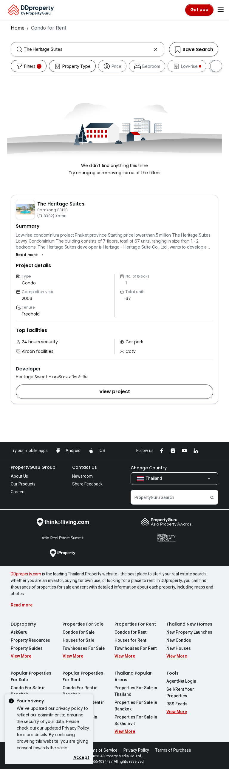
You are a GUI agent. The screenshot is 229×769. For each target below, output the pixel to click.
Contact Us (84, 467)
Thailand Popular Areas (133, 676)
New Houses (178, 648)
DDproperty (23, 624)
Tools (172, 673)
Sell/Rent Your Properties (180, 692)
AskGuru (19, 632)
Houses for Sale (78, 640)
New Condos (178, 640)
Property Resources (30, 640)
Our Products (23, 484)
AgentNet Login (181, 681)
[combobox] (87, 49)
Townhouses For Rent (135, 648)
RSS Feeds (177, 703)
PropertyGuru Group (33, 467)
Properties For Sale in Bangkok (135, 705)
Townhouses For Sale (84, 648)
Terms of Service (101, 750)
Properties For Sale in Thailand (135, 691)
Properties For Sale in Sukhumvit (135, 720)
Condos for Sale (79, 632)
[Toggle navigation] (221, 10)
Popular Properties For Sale (31, 676)
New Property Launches (189, 632)
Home (17, 28)
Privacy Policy (75, 727)
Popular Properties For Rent (83, 676)
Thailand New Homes (189, 624)
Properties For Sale (83, 624)
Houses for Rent (130, 640)
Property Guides (27, 648)
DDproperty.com (26, 574)
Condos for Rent (130, 632)
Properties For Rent (135, 624)
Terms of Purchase (173, 750)
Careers (18, 491)
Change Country (149, 468)
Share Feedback (87, 484)
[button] (30, 254)
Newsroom (82, 476)
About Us (19, 476)
